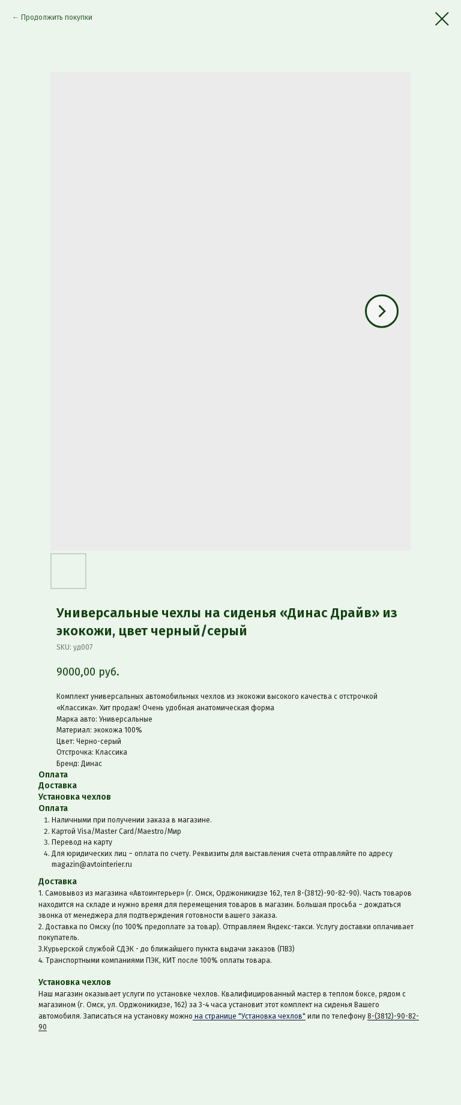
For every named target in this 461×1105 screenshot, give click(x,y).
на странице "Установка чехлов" (249, 1016)
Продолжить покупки (56, 17)
